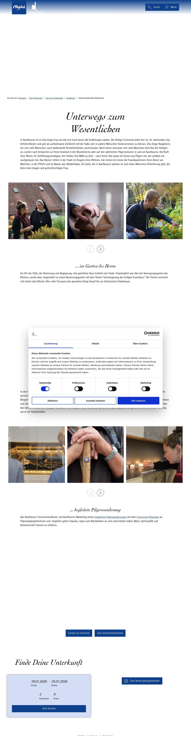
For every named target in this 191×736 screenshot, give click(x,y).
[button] (79, 633)
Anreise (34, 685)
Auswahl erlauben (95, 400)
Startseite (22, 98)
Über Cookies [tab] (140, 343)
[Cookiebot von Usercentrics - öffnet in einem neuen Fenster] (146, 334)
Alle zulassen (138, 400)
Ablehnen (52, 400)
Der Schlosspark (35, 98)
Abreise (54, 685)
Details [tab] (95, 343)
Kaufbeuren (70, 98)
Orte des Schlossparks (54, 98)
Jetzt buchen (49, 708)
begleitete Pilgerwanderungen (110, 517)
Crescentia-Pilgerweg (148, 517)
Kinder (56, 699)
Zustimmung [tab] (51, 343)
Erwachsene (44, 699)
